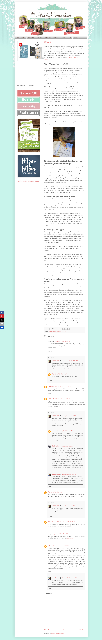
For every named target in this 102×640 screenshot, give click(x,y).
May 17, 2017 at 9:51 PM (61, 374)
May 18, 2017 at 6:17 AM (68, 506)
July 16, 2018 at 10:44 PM (61, 534)
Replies (52, 357)
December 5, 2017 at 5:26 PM (68, 521)
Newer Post (47, 630)
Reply (49, 354)
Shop (63, 37)
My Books (69, 37)
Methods (64, 331)
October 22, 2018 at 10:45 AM (70, 578)
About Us (23, 37)
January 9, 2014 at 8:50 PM (69, 415)
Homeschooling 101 (53, 331)
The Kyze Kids (56, 446)
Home (17, 37)
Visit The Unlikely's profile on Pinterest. (28, 181)
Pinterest (46, 59)
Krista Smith (51, 398)
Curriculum (39, 37)
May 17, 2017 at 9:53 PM (57, 492)
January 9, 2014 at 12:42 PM (62, 398)
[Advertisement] (26, 72)
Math (59, 331)
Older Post (81, 630)
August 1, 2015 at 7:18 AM (69, 474)
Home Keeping (47, 37)
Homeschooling (31, 37)
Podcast (75, 37)
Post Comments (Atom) (57, 633)
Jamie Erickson (56, 361)
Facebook (69, 57)
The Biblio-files (56, 37)
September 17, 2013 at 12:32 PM (62, 386)
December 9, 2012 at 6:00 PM (63, 341)
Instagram (75, 57)
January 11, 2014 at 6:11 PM (66, 431)
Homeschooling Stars (53, 521)
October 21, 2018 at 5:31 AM (61, 546)
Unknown (50, 386)
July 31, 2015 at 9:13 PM (66, 446)
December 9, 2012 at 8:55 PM (70, 361)
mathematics (70, 538)
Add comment (49, 593)
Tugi (53, 374)
